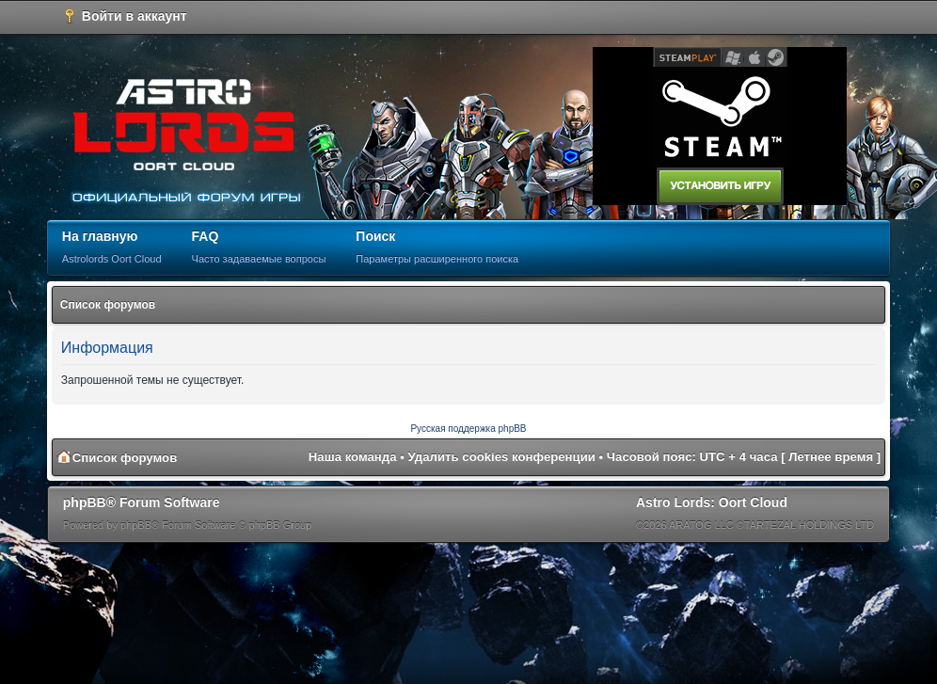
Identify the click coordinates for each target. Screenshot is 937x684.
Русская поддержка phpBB (468, 428)
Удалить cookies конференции (502, 457)
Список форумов (107, 304)
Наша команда (353, 457)
